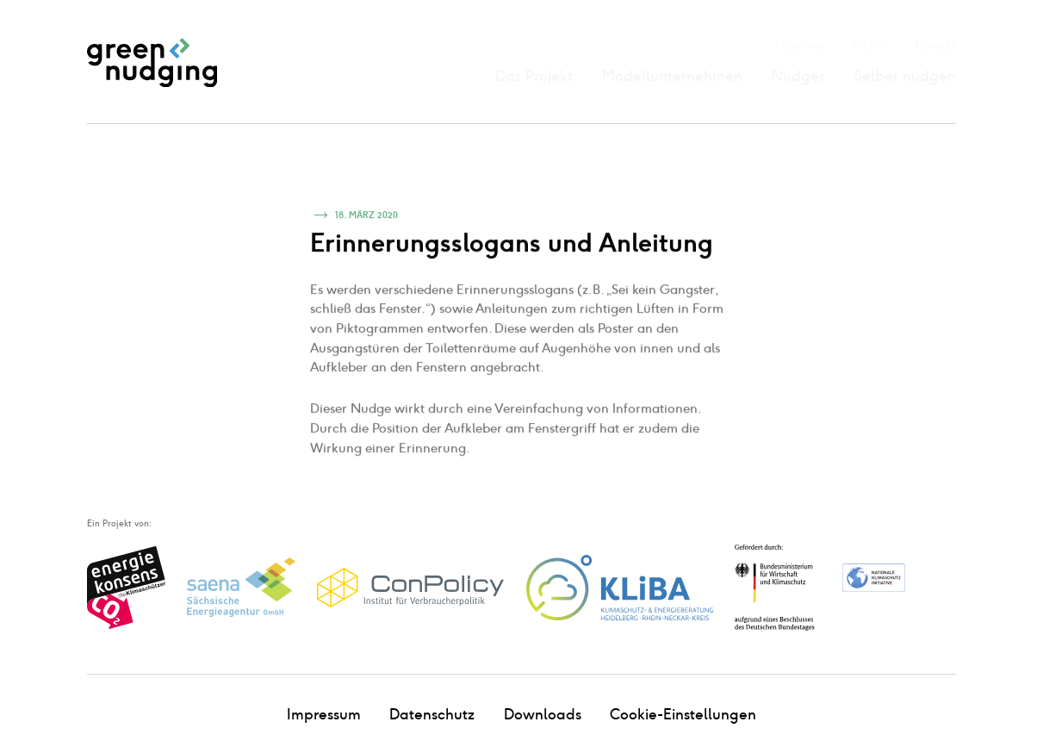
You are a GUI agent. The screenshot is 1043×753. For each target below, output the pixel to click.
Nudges (798, 75)
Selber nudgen (905, 75)
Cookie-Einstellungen (683, 714)
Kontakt (935, 45)
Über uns (799, 45)
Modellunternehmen (672, 75)
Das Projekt (534, 75)
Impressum (324, 714)
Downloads (542, 714)
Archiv (868, 45)
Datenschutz (432, 714)
